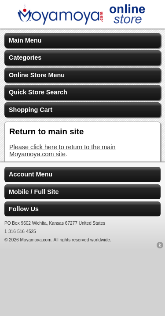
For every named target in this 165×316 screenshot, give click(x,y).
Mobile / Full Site (34, 191)
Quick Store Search (38, 92)
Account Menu (30, 174)
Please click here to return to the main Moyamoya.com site (62, 151)
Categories (25, 57)
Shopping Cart (30, 109)
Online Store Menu (37, 75)
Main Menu (25, 40)
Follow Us (24, 208)
